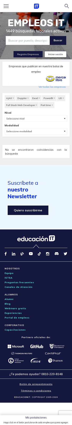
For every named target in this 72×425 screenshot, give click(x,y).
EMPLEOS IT (36, 23)
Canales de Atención (18, 287)
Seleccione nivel (15, 118)
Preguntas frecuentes (19, 282)
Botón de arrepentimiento (36, 384)
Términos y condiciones (36, 390)
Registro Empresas (28, 54)
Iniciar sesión (55, 54)
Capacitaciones (15, 329)
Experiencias (13, 313)
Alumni (9, 299)
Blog (8, 303)
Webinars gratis (15, 308)
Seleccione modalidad (19, 131)
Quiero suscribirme (28, 210)
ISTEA (8, 277)
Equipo (9, 273)
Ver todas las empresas (52, 86)
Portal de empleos (17, 317)
